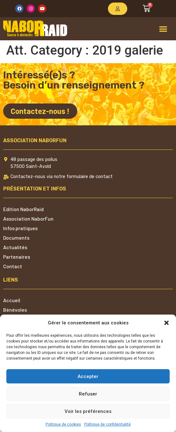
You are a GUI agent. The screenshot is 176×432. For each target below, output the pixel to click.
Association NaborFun (28, 219)
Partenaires (16, 257)
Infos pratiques (20, 228)
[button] (166, 323)
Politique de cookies (63, 424)
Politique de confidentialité (107, 424)
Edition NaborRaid (23, 209)
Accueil (11, 300)
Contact (12, 266)
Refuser (88, 394)
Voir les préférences (88, 411)
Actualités (15, 247)
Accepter (88, 376)
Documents (16, 238)
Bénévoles (15, 310)
